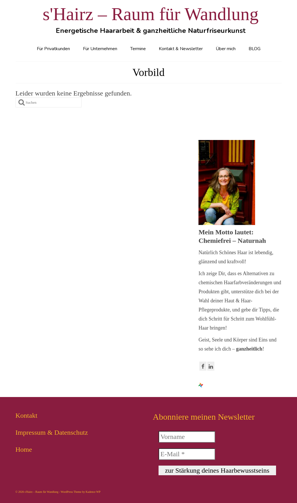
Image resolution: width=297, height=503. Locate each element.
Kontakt (26, 415)
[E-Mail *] (187, 454)
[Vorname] (187, 437)
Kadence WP (93, 491)
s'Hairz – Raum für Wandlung (150, 14)
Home (24, 449)
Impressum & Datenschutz (52, 432)
